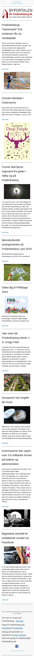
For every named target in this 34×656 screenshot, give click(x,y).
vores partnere (19, 635)
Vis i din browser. (17, 1)
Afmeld (11, 650)
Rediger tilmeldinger (19, 650)
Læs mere (5, 69)
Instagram (18, 628)
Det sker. (20, 621)
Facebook (6, 628)
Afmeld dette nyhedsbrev (17, 3)
